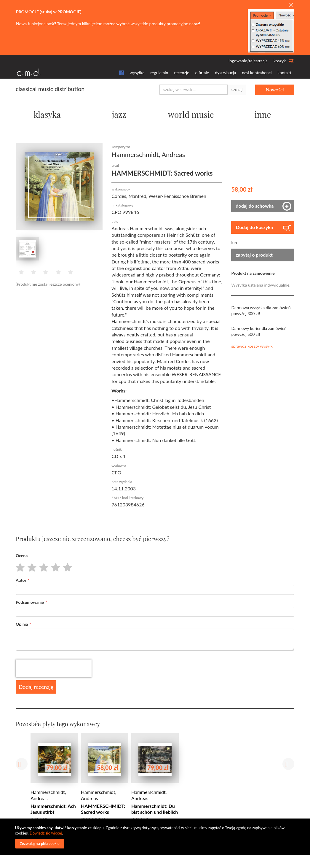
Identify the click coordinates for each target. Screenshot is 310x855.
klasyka (47, 114)
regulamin (159, 72)
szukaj (237, 89)
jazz (119, 114)
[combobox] (193, 90)
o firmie (202, 72)
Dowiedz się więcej (46, 833)
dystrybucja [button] (225, 72)
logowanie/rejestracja (248, 60)
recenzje (181, 72)
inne (263, 114)
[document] (156, 836)
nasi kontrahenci (256, 72)
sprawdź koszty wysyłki (252, 346)
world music (191, 114)
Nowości (275, 89)
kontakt (284, 72)
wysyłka (137, 72)
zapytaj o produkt (254, 255)
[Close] (291, 5)
